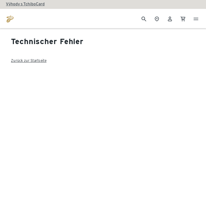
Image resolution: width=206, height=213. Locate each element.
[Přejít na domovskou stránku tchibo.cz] (10, 18)
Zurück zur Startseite (28, 60)
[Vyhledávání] (143, 18)
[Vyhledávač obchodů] (156, 18)
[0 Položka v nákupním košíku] (182, 18)
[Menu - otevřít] (195, 18)
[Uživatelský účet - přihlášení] (169, 18)
